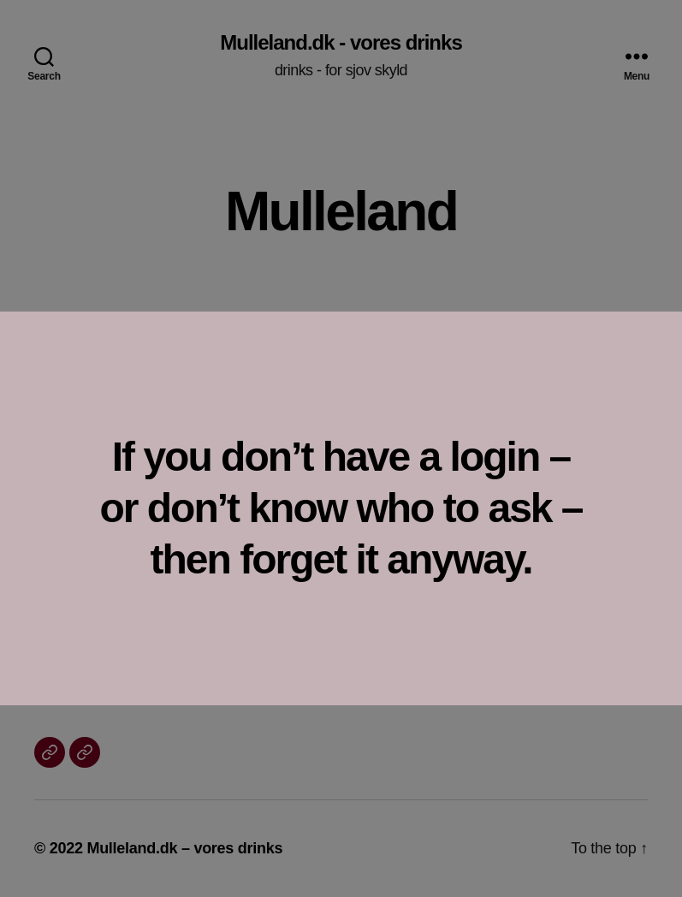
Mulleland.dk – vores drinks (184, 848)
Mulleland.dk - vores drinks (340, 43)
